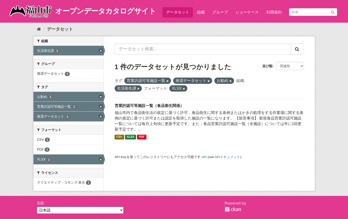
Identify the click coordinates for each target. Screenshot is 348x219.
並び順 (267, 66)
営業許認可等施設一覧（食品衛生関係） (149, 106)
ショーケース (247, 12)
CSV (119, 137)
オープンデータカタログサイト (105, 11)
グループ (220, 12)
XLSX (130, 137)
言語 (40, 203)
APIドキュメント (227, 157)
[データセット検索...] (203, 49)
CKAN (233, 209)
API (204, 157)
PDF (141, 137)
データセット (177, 12)
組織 (201, 12)
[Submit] (333, 12)
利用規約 (274, 12)
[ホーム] (39, 29)
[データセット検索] (313, 12)
